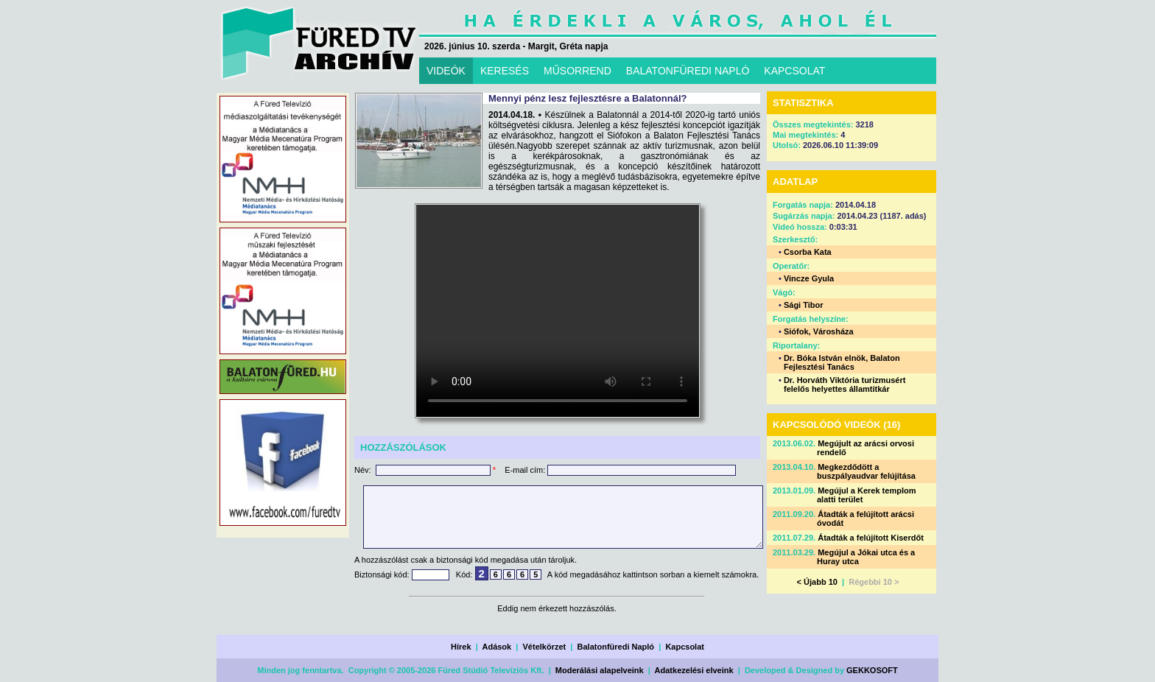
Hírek (461, 646)
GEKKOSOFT (872, 670)
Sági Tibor (804, 304)
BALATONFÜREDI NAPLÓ (688, 71)
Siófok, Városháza (819, 331)
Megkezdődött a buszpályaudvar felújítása (866, 471)
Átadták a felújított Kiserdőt (871, 537)
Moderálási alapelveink (599, 670)
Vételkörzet (544, 646)
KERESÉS (504, 71)
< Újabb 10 (817, 581)
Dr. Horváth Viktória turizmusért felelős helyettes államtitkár (844, 384)
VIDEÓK (446, 71)
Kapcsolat (684, 646)
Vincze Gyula (809, 278)
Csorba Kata (808, 251)
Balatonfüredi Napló (616, 646)
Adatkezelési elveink (694, 670)
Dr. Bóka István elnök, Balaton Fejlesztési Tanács (842, 362)
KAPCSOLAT (794, 71)
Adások (496, 646)
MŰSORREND (577, 71)
